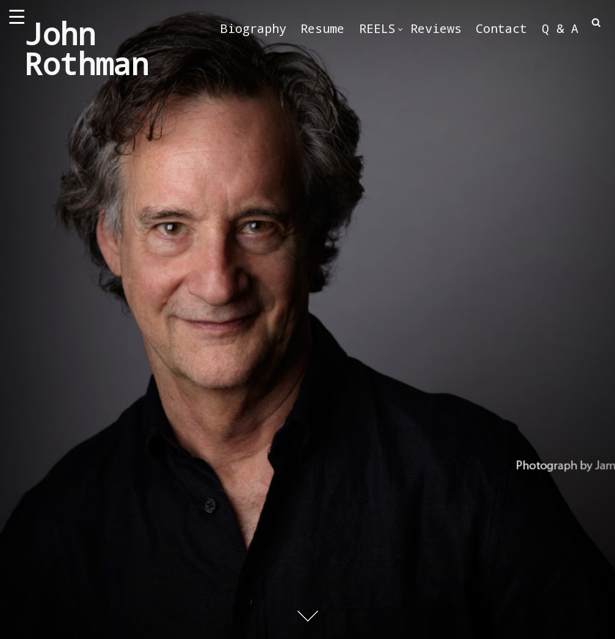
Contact (501, 28)
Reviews (436, 28)
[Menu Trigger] (17, 17)
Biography (253, 28)
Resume (322, 28)
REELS (377, 28)
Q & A (560, 28)
